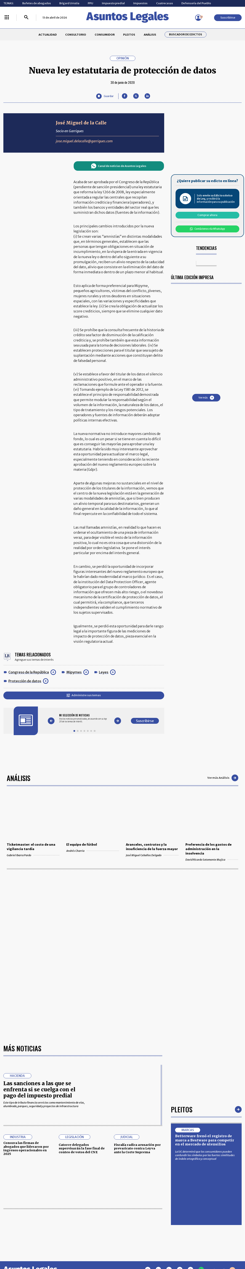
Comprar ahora (207, 215)
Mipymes (74, 672)
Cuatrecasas (164, 3)
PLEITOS (129, 34)
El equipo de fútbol (81, 844)
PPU (90, 3)
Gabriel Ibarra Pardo (33, 855)
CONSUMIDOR (105, 34)
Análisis (18, 778)
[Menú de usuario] (198, 18)
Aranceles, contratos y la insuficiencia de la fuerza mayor (152, 847)
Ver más (206, 398)
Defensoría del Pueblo (196, 3)
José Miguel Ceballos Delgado (152, 855)
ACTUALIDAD (48, 34)
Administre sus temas (84, 695)
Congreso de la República (28, 672)
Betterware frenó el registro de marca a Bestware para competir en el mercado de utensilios (204, 1140)
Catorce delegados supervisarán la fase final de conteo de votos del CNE (82, 1148)
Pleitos (181, 1109)
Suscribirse (227, 17)
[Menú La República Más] (6, 17)
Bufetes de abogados (36, 3)
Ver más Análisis (222, 777)
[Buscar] (26, 17)
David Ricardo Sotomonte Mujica (211, 859)
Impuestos (140, 3)
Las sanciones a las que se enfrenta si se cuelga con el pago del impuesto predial (39, 1089)
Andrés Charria (92, 851)
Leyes (103, 672)
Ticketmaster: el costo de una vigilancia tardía (31, 847)
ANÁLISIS (150, 34)
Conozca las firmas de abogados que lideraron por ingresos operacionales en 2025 (26, 1148)
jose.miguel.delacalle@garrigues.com (84, 141)
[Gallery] (84, 718)
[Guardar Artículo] (105, 96)
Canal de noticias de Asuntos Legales (118, 165)
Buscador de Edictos (185, 34)
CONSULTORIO (75, 34)
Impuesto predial (113, 3)
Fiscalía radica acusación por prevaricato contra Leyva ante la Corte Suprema (137, 1148)
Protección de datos (24, 681)
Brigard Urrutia (69, 3)
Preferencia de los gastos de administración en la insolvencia (208, 849)
